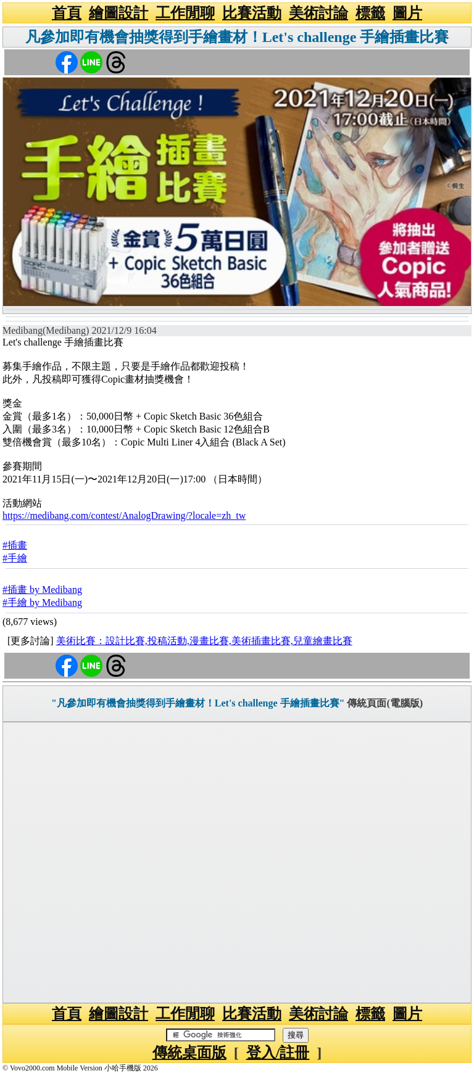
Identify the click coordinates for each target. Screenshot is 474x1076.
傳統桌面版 (189, 1053)
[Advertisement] (237, 862)
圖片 (407, 13)
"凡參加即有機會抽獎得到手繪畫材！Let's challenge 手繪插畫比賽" (198, 703)
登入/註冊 (278, 1053)
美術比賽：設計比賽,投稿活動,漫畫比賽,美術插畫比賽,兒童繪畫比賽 (204, 640)
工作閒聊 (185, 13)
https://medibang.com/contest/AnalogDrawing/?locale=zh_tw (124, 515)
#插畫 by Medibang (42, 589)
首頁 (66, 13)
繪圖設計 (118, 13)
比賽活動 (251, 13)
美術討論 (318, 13)
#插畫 (14, 545)
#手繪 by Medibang (42, 602)
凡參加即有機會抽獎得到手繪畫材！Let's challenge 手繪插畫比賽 (237, 37)
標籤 (370, 13)
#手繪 (14, 558)
